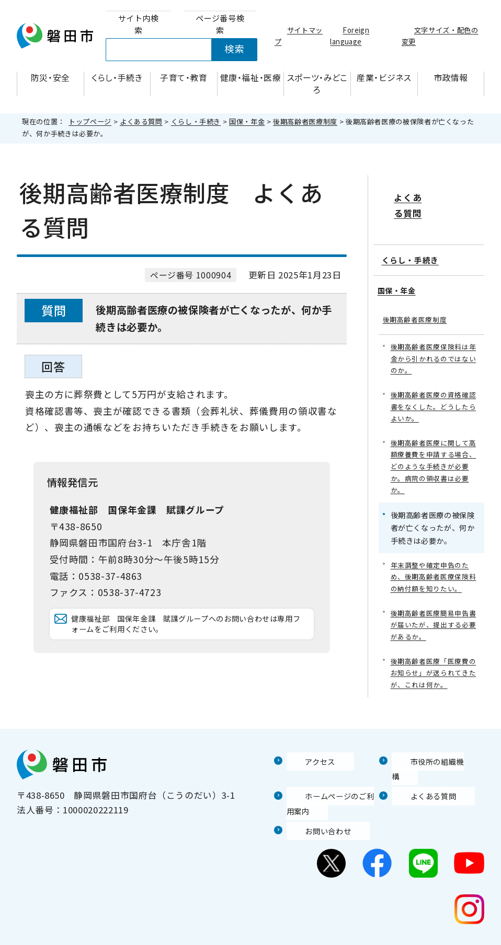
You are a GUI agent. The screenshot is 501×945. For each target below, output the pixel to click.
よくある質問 (141, 121)
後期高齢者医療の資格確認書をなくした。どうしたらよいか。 (433, 383)
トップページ (90, 121)
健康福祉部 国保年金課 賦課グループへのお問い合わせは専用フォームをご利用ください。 (190, 634)
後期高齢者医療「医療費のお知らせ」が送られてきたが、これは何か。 (433, 661)
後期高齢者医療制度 (305, 121)
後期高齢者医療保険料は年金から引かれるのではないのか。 (433, 332)
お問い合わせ (314, 807)
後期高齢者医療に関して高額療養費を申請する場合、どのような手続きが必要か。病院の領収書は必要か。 (433, 446)
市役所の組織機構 (428, 752)
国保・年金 (247, 121)
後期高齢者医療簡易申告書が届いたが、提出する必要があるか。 (433, 610)
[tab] (138, 24)
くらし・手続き (196, 121)
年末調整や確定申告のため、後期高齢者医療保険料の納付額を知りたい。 (433, 560)
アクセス (305, 752)
